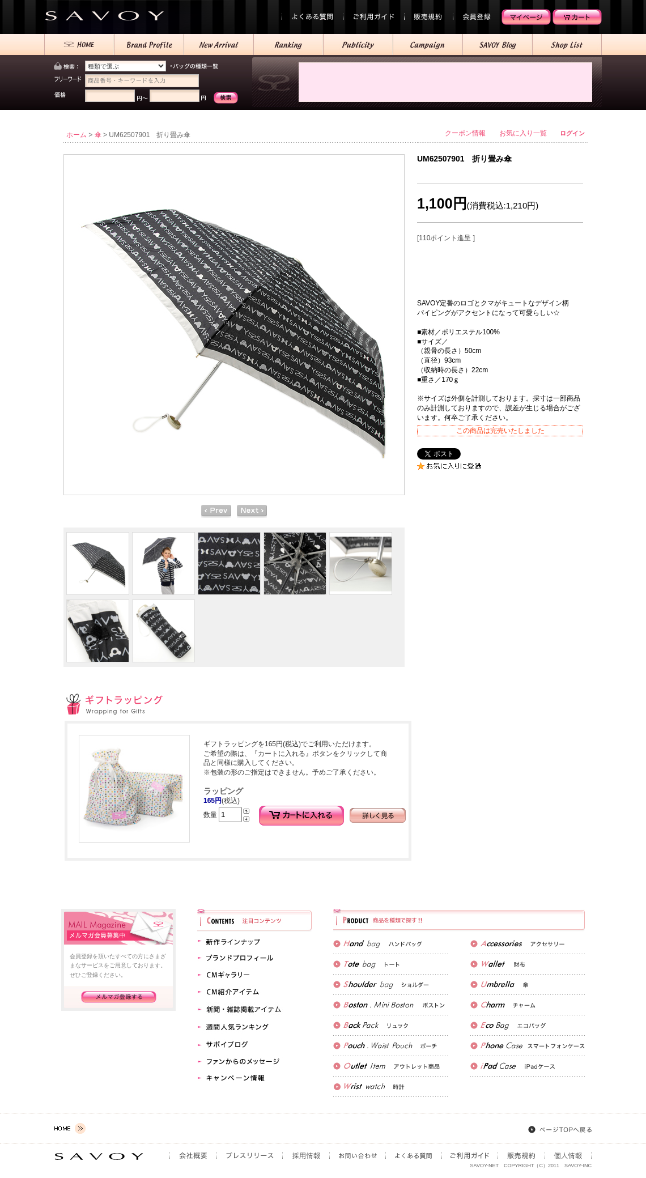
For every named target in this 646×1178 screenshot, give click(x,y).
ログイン (572, 133)
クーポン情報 (465, 133)
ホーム (76, 135)
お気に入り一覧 (523, 133)
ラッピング (223, 791)
